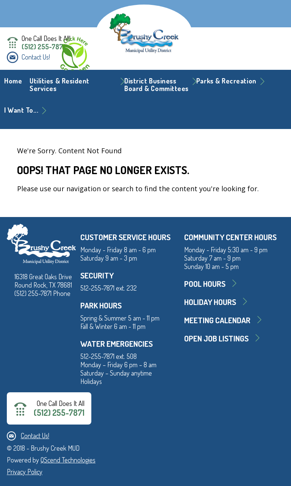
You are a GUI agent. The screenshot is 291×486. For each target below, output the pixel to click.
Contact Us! (36, 57)
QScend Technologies (68, 460)
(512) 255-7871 (43, 46)
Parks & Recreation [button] (226, 81)
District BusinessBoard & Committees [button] (156, 85)
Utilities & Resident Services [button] (59, 85)
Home (13, 81)
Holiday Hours (210, 302)
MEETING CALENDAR (217, 320)
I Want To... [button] (21, 110)
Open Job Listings (216, 338)
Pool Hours (204, 283)
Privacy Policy (24, 471)
